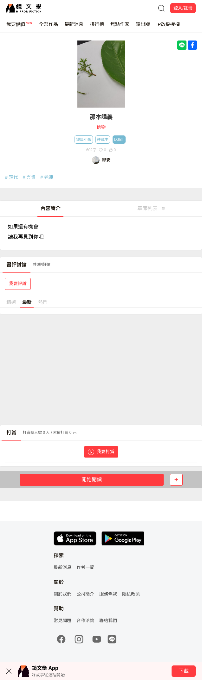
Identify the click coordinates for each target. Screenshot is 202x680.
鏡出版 (143, 27)
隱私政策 (131, 593)
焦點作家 (119, 27)
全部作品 (48, 27)
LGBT (119, 139)
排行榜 (97, 27)
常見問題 (62, 620)
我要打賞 (101, 452)
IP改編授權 (168, 27)
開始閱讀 (91, 479)
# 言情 (29, 177)
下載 (184, 671)
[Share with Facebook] (192, 45)
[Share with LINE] (181, 45)
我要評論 (18, 283)
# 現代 (11, 177)
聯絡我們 (108, 620)
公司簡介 (85, 593)
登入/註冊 (182, 7)
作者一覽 (85, 567)
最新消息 (73, 27)
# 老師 (46, 177)
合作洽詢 (85, 620)
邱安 (106, 160)
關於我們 (62, 593)
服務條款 (108, 593)
